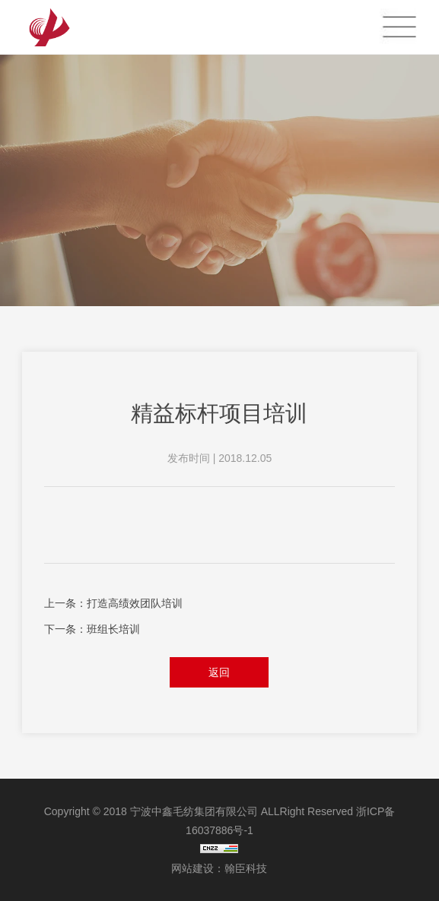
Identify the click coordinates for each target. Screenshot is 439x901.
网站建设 (192, 868)
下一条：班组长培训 (92, 629)
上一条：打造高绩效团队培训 (113, 603)
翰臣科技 (245, 868)
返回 (219, 672)
